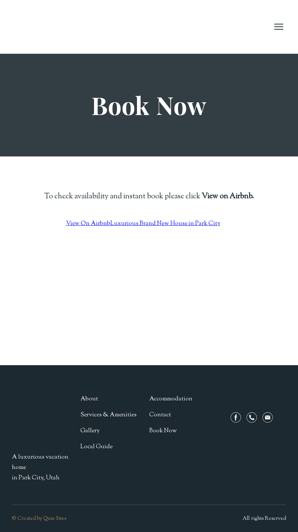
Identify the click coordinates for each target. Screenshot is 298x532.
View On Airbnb (88, 223)
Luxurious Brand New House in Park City (165, 223)
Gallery (90, 431)
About (89, 399)
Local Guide (96, 447)
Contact (160, 415)
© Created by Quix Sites (39, 518)
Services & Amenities (108, 415)
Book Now (163, 431)
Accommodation (170, 399)
